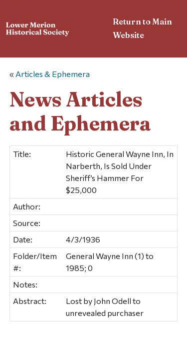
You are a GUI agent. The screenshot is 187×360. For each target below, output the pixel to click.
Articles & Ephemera (52, 73)
